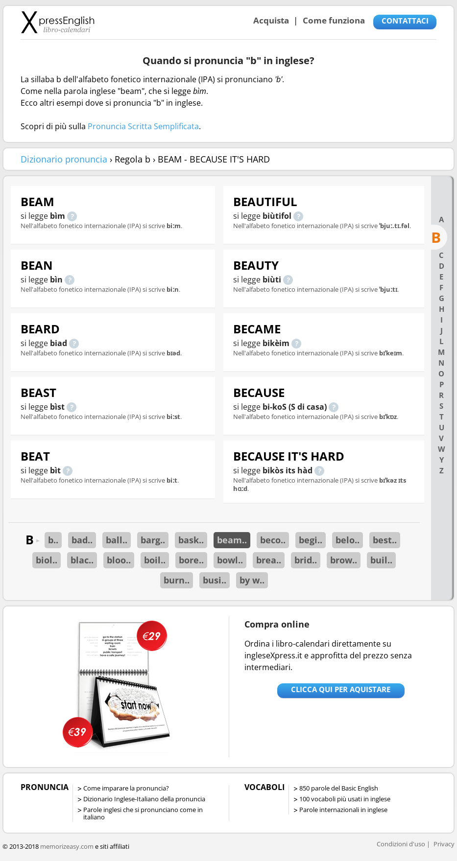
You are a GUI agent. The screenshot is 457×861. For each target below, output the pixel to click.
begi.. (310, 540)
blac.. (82, 560)
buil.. (381, 560)
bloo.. (119, 560)
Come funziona (334, 20)
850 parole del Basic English (338, 788)
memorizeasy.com (67, 846)
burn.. (177, 580)
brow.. (343, 560)
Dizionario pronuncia (64, 159)
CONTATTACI (405, 20)
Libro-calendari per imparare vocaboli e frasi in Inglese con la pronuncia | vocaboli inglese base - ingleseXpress (58, 22)
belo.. (348, 540)
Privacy (444, 843)
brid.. (305, 560)
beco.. (273, 540)
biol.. (46, 560)
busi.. (214, 580)
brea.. (268, 560)
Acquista (271, 20)
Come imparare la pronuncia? (126, 788)
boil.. (155, 560)
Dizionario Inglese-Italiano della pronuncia (144, 798)
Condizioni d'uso (401, 843)
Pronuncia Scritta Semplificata (143, 126)
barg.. (153, 540)
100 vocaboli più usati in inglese (344, 798)
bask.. (191, 540)
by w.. (252, 580)
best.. (385, 540)
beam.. (232, 540)
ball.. (116, 540)
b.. (53, 540)
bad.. (82, 540)
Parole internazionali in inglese (343, 809)
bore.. (191, 560)
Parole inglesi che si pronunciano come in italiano (143, 813)
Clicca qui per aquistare (340, 689)
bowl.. (230, 560)
